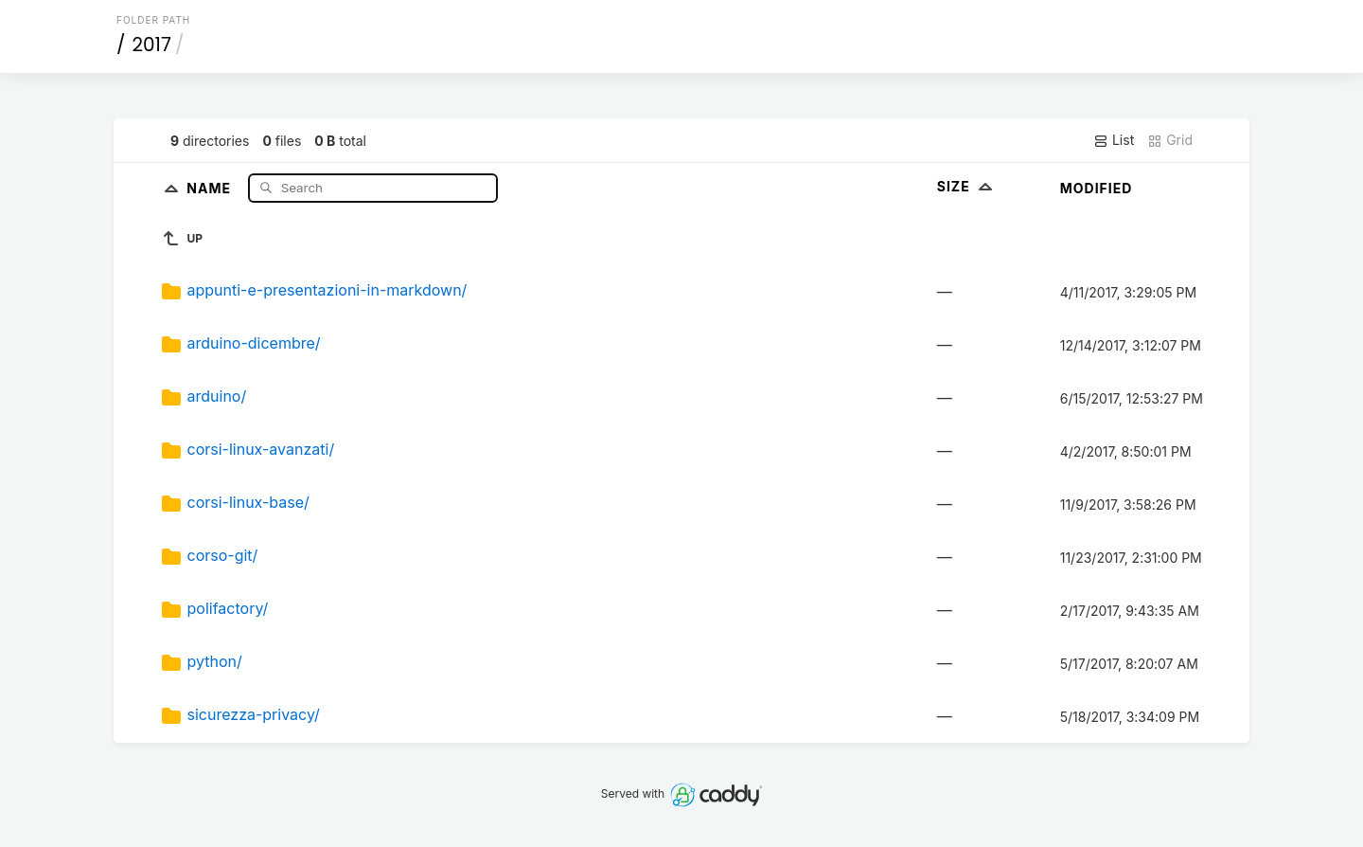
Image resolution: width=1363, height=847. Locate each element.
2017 (152, 44)
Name (210, 187)
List (1113, 140)
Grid (1170, 140)
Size (967, 186)
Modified (1096, 188)
